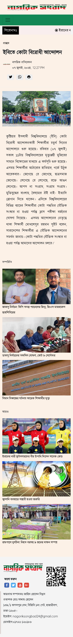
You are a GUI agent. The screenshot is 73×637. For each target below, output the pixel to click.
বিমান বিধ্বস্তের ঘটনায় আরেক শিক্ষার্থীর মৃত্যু (26, 398)
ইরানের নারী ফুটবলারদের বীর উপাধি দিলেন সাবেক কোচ (32, 456)
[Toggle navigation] (7, 20)
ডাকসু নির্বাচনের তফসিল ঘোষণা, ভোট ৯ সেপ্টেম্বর (28, 355)
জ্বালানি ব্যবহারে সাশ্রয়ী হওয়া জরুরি (21, 499)
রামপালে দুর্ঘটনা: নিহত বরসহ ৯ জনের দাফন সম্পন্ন (29, 542)
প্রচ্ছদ (6, 43)
